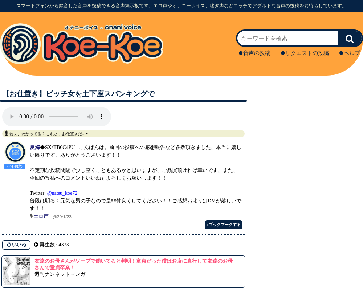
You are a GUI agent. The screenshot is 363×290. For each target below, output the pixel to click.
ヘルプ (349, 53)
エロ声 (41, 216)
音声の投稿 (254, 53)
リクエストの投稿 (305, 53)
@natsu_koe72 (62, 193)
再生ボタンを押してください (56, 116)
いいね (16, 244)
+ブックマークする (224, 224)
